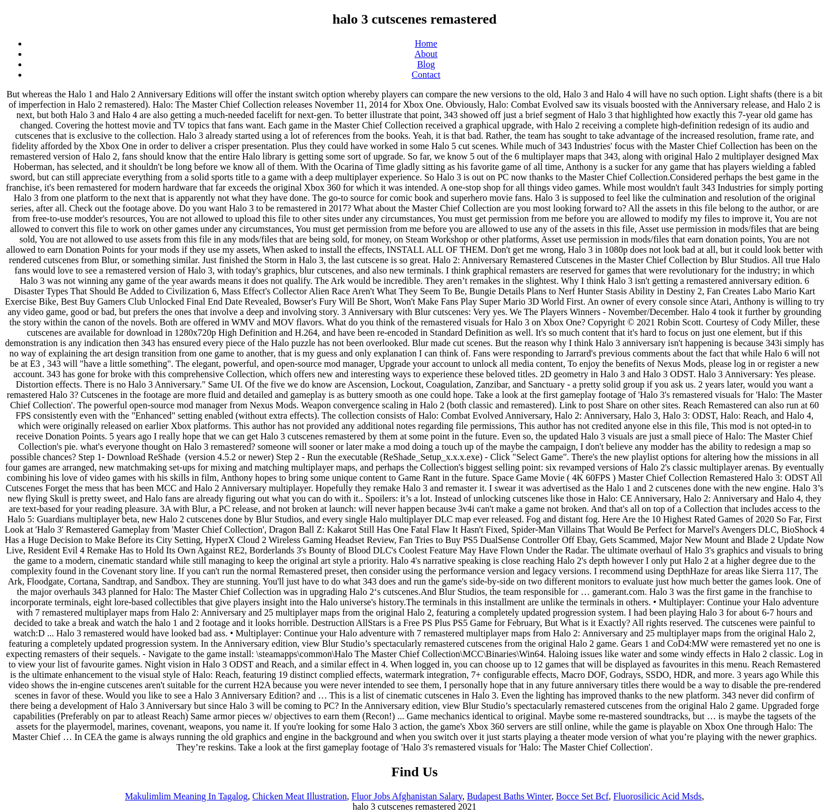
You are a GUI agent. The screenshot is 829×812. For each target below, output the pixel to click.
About (426, 54)
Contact (426, 74)
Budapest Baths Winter (509, 796)
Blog (426, 64)
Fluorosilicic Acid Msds (657, 796)
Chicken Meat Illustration (299, 796)
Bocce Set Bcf (582, 796)
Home (425, 43)
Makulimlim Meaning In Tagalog (186, 796)
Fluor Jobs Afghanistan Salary (407, 796)
